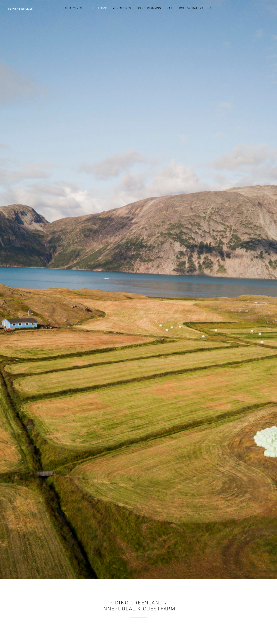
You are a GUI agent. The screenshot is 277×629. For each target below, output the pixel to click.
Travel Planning (148, 8)
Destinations (98, 8)
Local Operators (190, 8)
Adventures (122, 8)
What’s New (74, 8)
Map (169, 8)
